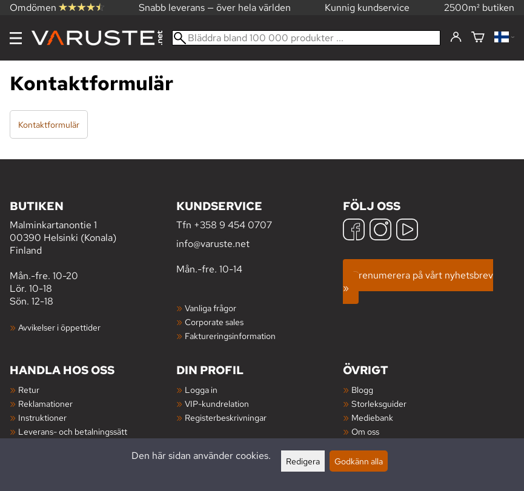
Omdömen (57, 7)
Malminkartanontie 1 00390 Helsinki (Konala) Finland (93, 227)
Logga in (201, 389)
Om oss (365, 431)
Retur (28, 389)
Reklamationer (45, 403)
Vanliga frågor (210, 308)
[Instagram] (380, 231)
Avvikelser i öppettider (59, 327)
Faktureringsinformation (230, 335)
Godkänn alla (358, 461)
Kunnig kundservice (367, 7)
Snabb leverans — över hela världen (215, 7)
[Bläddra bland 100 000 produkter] (306, 37)
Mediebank (372, 417)
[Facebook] (354, 231)
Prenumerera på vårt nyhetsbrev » (418, 281)
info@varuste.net (213, 243)
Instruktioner (42, 417)
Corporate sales (214, 322)
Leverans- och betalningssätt (72, 431)
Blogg (362, 389)
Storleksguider (378, 403)
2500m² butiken (479, 7)
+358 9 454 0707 (233, 225)
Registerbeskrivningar (226, 417)
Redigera (303, 461)
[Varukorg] (478, 37)
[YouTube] (407, 231)
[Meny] (16, 38)
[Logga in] (456, 37)
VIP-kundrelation (217, 403)
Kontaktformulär (48, 124)
